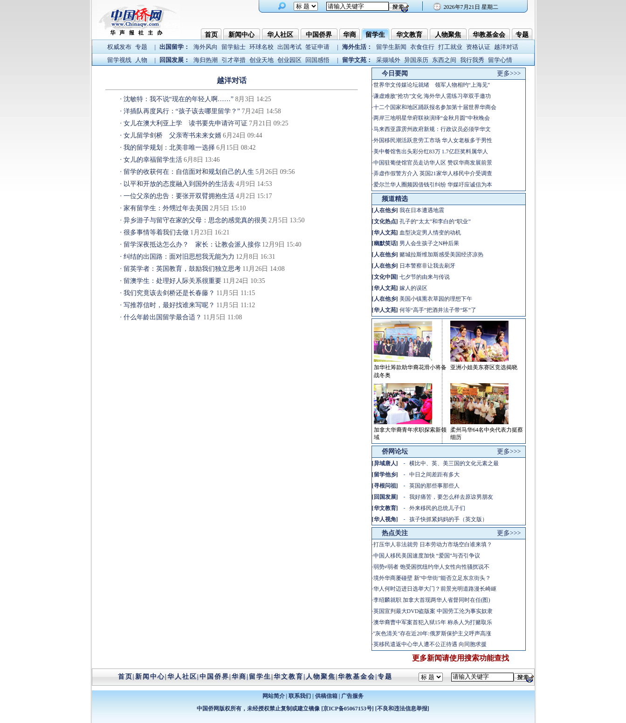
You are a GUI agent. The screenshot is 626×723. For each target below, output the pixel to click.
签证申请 (317, 46)
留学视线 (119, 59)
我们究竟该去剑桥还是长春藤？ (169, 292)
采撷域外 (388, 59)
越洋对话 (506, 46)
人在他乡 (385, 210)
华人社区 (280, 34)
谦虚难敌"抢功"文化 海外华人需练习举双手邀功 (432, 96)
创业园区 (289, 59)
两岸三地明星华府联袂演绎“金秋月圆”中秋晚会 (431, 118)
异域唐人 (385, 463)
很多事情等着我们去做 (156, 232)
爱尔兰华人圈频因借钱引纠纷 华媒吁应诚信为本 (432, 184)
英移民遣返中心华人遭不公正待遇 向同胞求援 (430, 644)
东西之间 (444, 59)
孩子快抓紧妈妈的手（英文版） (448, 519)
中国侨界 (319, 34)
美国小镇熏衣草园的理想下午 (435, 299)
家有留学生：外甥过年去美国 (166, 208)
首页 (211, 34)
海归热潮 (205, 59)
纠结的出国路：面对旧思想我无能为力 (179, 256)
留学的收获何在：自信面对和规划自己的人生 (189, 171)
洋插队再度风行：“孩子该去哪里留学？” (182, 111)
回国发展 (385, 497)
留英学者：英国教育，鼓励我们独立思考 (182, 268)
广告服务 (352, 696)
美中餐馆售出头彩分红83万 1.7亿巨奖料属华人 (430, 151)
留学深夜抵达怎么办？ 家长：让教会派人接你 (192, 244)
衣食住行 (422, 46)
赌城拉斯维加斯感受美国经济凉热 (441, 254)
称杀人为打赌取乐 (469, 622)
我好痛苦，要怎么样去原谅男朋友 (451, 497)
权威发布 (119, 46)
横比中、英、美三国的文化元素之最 (454, 463)
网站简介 (273, 696)
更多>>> (509, 73)
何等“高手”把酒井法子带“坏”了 (437, 310)
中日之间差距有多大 (434, 474)
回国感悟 (317, 59)
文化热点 (385, 221)
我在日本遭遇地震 (421, 210)
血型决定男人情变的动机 (430, 232)
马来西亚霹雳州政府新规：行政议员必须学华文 (432, 129)
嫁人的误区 (413, 288)
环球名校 (261, 46)
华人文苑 (385, 232)
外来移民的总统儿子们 (437, 508)
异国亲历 (416, 59)
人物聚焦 (448, 34)
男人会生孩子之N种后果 (429, 243)
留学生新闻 (391, 46)
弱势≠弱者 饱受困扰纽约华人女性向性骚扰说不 (431, 567)
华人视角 (385, 519)
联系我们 (300, 696)
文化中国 (385, 277)
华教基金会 (489, 34)
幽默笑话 (385, 243)
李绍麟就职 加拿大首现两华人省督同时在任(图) (431, 600)
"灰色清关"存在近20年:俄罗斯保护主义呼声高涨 (432, 633)
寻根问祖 (385, 485)
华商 (349, 34)
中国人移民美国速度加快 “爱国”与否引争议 (427, 555)
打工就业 (450, 46)
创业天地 (261, 59)
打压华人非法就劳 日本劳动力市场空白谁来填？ (432, 544)
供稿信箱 (326, 696)
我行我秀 (472, 59)
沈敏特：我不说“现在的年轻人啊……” (179, 99)
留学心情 (500, 59)
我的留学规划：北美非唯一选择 (169, 147)
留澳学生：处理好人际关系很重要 (172, 280)
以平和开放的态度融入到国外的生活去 (179, 183)
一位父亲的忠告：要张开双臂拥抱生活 (179, 196)
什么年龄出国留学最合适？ (163, 317)
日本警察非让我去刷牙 (427, 265)
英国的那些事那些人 (434, 485)
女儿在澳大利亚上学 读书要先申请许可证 (186, 123)
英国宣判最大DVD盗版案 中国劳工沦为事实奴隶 (433, 611)
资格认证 (478, 46)
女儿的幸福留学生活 (153, 159)
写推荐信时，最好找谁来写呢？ (169, 305)
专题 (522, 34)
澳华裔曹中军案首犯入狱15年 (409, 622)
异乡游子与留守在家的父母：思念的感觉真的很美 (195, 220)
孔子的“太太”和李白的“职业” (435, 221)
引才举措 (233, 59)
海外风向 (205, 46)
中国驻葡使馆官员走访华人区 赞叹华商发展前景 (432, 162)
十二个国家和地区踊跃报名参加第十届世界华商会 (434, 107)
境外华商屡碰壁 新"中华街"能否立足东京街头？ (432, 578)
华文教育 (409, 34)
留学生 (375, 34)
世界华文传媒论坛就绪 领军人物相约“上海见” (431, 85)
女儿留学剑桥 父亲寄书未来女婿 (172, 135)
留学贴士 (233, 46)
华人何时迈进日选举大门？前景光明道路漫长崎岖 (434, 588)
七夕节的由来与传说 (424, 277)
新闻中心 (241, 34)
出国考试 (289, 46)
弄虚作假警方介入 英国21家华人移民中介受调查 (432, 173)
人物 (141, 59)
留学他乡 (385, 474)
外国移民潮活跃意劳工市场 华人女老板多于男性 (432, 140)
